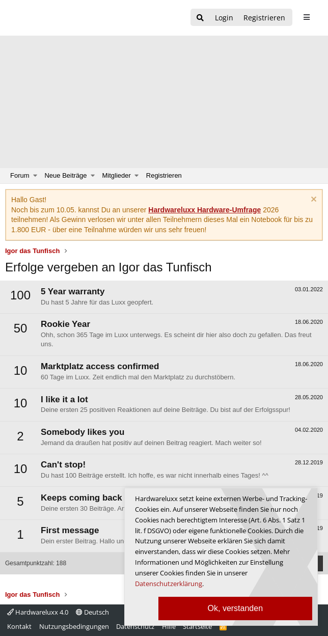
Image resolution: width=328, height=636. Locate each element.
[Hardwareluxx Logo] (62, 18)
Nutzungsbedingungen (74, 626)
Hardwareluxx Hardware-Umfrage (204, 210)
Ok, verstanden (235, 608)
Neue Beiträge (65, 175)
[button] (35, 175)
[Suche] (200, 18)
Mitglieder (116, 175)
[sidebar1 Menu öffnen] (306, 17)
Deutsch (92, 612)
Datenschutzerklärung (168, 583)
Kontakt (19, 626)
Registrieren (164, 175)
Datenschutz (135, 626)
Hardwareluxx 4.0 (37, 612)
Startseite (197, 626)
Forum (20, 175)
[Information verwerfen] (312, 200)
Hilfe (169, 626)
